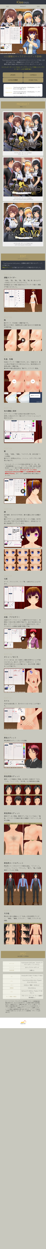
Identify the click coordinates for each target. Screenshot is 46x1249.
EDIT (7, 6)
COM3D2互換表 (13, 80)
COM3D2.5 (33, 75)
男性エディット (7, 267)
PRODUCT (23, 6)
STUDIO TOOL (33, 80)
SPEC (38, 6)
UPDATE (12, 75)
